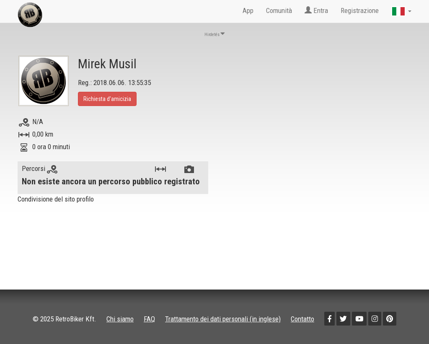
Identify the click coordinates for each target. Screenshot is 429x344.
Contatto (302, 319)
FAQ (149, 319)
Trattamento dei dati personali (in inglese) (223, 319)
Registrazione (360, 10)
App (248, 10)
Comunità (279, 10)
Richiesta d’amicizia (107, 99)
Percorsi (39, 168)
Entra (316, 10)
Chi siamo (120, 319)
